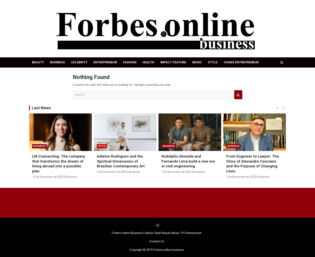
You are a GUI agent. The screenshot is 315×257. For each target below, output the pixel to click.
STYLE (213, 62)
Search (238, 94)
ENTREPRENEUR (105, 62)
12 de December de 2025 (48, 176)
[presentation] (277, 108)
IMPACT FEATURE (173, 62)
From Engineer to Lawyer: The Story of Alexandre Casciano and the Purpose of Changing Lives (252, 163)
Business (39, 146)
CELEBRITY (79, 62)
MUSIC (197, 62)
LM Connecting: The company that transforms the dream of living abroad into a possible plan (58, 163)
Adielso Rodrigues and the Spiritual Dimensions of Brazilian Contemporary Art (121, 161)
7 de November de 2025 (177, 171)
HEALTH (148, 62)
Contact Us (156, 241)
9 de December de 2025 (112, 171)
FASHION (129, 62)
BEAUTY (38, 62)
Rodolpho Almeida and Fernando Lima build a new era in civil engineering (188, 161)
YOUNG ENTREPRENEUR (241, 62)
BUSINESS (57, 62)
